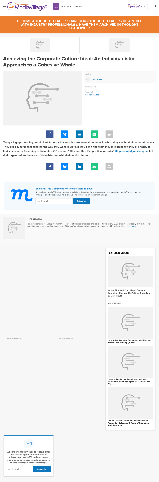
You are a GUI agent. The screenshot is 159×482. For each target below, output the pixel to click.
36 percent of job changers (131, 151)
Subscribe (81, 201)
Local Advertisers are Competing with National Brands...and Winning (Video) (129, 341)
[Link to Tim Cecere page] (119, 79)
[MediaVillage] (27, 6)
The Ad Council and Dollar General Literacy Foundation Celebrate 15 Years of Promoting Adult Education (128, 423)
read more (131, 226)
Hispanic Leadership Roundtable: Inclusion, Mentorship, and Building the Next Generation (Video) (129, 381)
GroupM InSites (92, 95)
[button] (155, 6)
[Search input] (79, 6)
